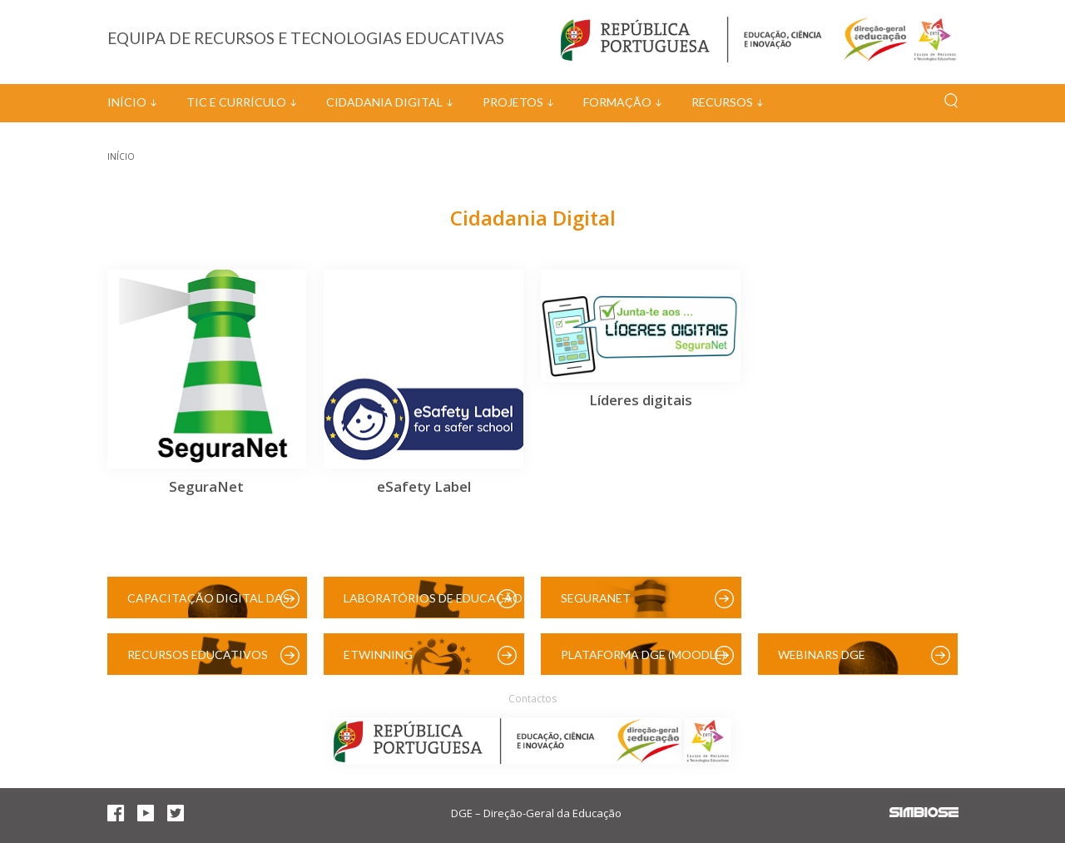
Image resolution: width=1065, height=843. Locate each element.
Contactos (532, 699)
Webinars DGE (821, 654)
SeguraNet (596, 598)
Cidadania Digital (384, 102)
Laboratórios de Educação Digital (433, 604)
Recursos (722, 102)
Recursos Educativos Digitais (197, 661)
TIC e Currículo (236, 102)
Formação (617, 102)
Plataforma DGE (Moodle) (643, 654)
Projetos (513, 102)
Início (126, 102)
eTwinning (378, 654)
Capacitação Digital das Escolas (208, 604)
